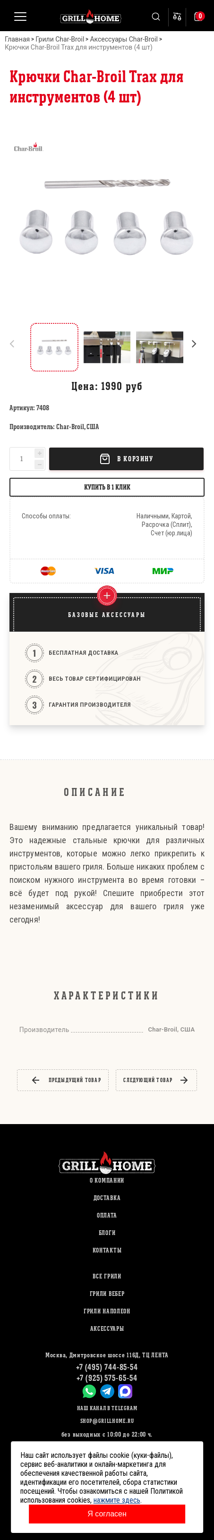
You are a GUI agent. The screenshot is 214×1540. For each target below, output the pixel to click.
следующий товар (156, 1080)
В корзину (126, 459)
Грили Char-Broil (59, 39)
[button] (198, 347)
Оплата (107, 1215)
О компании (107, 1180)
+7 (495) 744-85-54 (107, 1366)
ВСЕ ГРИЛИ (107, 1276)
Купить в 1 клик (107, 487)
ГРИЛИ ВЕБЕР (107, 1293)
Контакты (107, 1250)
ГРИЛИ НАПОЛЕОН (107, 1311)
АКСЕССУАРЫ (107, 1328)
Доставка (107, 1198)
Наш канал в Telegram (107, 1408)
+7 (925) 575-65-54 (107, 1377)
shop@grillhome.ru (107, 1421)
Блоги (107, 1232)
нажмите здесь (117, 1500)
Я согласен (107, 1514)
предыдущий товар (65, 1080)
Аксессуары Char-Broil (124, 39)
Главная (17, 39)
